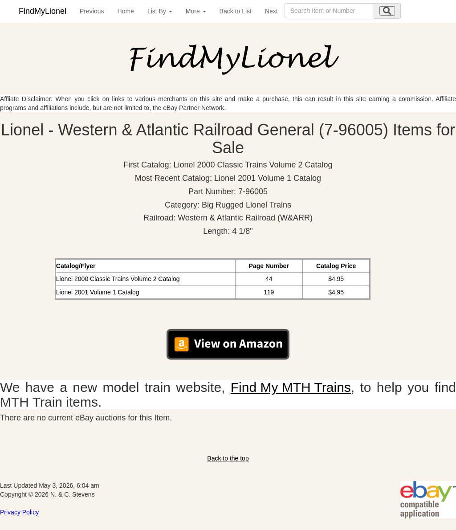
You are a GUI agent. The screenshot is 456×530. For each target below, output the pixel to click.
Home (126, 11)
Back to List (236, 11)
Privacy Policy (19, 512)
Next (271, 11)
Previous (92, 11)
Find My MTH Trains (291, 387)
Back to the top (227, 458)
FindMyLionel (42, 11)
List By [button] (159, 11)
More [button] (196, 11)
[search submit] (387, 11)
